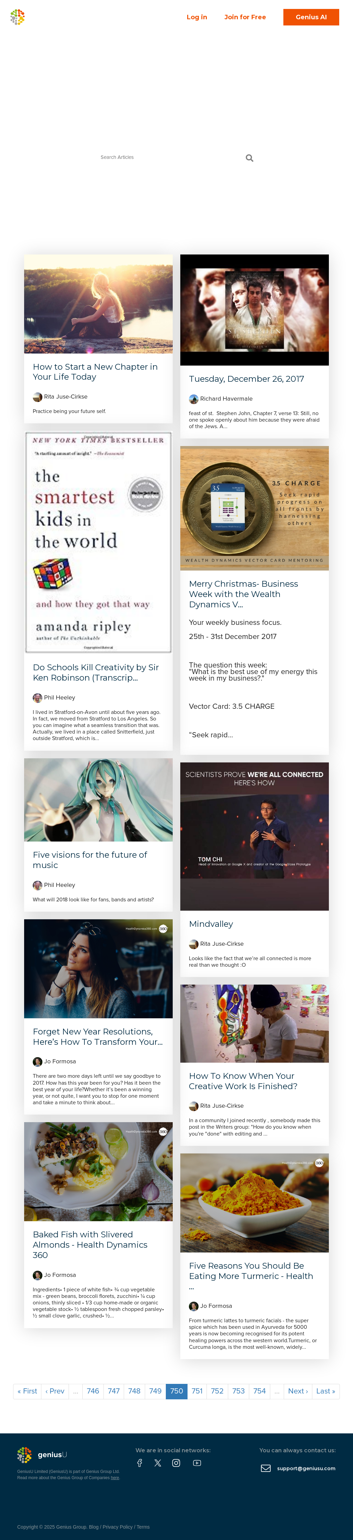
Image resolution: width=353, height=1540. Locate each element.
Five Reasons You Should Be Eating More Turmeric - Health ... (251, 1276)
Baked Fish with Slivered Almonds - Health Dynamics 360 (90, 1244)
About (81, 38)
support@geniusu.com (306, 1468)
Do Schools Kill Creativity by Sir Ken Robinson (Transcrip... (96, 672)
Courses (115, 24)
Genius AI (311, 17)
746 (93, 1391)
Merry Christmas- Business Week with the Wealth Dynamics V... (243, 594)
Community (90, 9)
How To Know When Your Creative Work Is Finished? (243, 1081)
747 (114, 1391)
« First (27, 1391)
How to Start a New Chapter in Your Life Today (95, 372)
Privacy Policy (118, 1527)
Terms (143, 1527)
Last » (325, 1391)
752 (217, 1391)
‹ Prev (55, 1391)
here (115, 1477)
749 (155, 1391)
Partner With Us (94, 53)
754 (259, 1391)
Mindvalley (211, 924)
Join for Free (245, 17)
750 (176, 1391)
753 (238, 1391)
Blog (94, 1527)
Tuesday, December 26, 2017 (246, 379)
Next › (298, 1391)
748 (134, 1391)
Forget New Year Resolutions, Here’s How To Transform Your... (98, 1037)
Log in (197, 17)
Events (79, 24)
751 (197, 1391)
